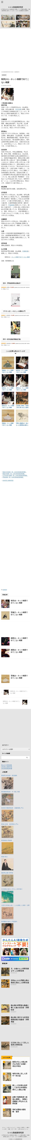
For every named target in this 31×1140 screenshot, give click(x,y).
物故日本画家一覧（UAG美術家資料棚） (15, 472)
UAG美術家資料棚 (6, 768)
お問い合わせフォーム (23, 1127)
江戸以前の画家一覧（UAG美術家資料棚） (15, 475)
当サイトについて (11, 1126)
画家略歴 (5, 589)
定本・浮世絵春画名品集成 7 (12, 283)
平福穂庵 (11, 205)
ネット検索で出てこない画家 (20, 257)
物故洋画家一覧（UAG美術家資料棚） (14, 473)
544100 (8, 343)
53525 (8, 315)
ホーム (3, 1126)
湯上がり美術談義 (6, 765)
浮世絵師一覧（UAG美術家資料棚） (13, 477)
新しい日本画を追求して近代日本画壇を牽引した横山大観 (19, 1087)
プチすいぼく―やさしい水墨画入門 (14, 311)
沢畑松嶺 (25, 251)
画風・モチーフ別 (12, 1127)
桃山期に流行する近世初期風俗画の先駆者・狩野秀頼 (20, 1019)
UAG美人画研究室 (8, 480)
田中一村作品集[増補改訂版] (12, 339)
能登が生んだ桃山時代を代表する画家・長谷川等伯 (19, 1064)
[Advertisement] (15, 51)
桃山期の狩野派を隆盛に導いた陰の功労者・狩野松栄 (20, 1007)
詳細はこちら (5, 288)
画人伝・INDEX (20, 1126)
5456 (8, 287)
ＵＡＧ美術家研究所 (15, 7)
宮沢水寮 (18, 109)
